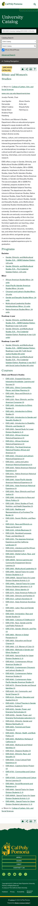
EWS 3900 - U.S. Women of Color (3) (20, 646)
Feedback (5, 891)
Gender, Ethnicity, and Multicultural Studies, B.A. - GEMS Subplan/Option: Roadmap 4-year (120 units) (20, 323)
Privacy (12, 891)
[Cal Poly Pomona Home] (12, 4)
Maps (19, 861)
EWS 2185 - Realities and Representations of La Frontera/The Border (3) (19, 512)
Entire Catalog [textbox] (7, 41)
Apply (19, 857)
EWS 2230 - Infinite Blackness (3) (18, 530)
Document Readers (30, 891)
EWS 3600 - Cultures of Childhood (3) (20, 620)
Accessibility (20, 891)
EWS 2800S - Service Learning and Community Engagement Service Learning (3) (19, 563)
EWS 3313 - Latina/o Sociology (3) (19, 599)
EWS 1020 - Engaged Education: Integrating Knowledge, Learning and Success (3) (20, 381)
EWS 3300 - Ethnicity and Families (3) (20, 596)
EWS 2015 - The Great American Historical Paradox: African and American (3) (18, 450)
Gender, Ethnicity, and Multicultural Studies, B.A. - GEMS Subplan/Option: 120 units (20, 260)
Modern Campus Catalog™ (22, 903)
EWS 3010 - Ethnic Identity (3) (17, 589)
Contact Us (19, 867)
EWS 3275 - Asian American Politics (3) (21, 593)
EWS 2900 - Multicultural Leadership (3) (21, 569)
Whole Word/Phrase (12, 50)
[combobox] (19, 31)
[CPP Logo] (15, 849)
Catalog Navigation (11, 61)
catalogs (12, 900)
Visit (19, 864)
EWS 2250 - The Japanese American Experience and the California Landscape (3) (20, 542)
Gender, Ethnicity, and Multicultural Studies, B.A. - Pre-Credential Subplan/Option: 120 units (19, 269)
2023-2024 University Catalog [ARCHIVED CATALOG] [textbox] (18, 31)
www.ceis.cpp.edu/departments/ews (16, 93)
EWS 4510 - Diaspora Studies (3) (18, 751)
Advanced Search (8, 55)
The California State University (18, 887)
